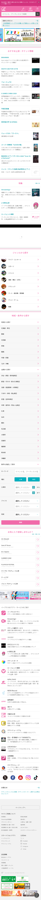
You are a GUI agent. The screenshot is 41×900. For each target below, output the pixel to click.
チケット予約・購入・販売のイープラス (3, 9)
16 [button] (29, 43)
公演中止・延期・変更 (26, 822)
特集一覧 (37, 183)
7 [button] (17, 45)
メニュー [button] (37, 10)
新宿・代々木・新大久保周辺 (10, 381)
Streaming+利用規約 (6, 819)
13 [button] (25, 43)
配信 (33, 479)
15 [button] (28, 43)
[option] (20, 35)
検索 (20, 522)
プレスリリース (5, 860)
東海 (2, 346)
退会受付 (23, 819)
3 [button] (12, 45)
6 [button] (16, 45)
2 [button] (11, 45)
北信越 (3, 340)
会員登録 (30, 10)
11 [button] (23, 43)
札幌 (2, 411)
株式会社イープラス (6, 857)
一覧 (37, 21)
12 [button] (24, 43)
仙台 (2, 417)
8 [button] (19, 45)
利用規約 (3, 816)
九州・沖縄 (4, 364)
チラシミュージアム (6, 843)
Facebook (12, 777)
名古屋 (3, 429)
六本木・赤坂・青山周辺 (9, 393)
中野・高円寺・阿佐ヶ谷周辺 (10, 405)
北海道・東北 (5, 328)
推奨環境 (23, 824)
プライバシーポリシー (6, 822)
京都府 (3, 441)
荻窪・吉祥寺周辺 (7, 399)
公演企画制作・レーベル (7, 868)
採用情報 (3, 862)
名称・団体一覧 (36, 534)
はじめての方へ (24, 827)
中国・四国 (4, 358)
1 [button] (16, 600)
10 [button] (21, 43)
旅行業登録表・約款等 (6, 830)
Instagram (28, 777)
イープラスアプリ (5, 838)
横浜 (2, 423)
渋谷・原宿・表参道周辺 (9, 376)
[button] (38, 322)
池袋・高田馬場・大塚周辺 (9, 387)
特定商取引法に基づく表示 (7, 824)
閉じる (39, 2)
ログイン (23, 10)
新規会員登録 (24, 816)
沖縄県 (3, 458)
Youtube (20, 777)
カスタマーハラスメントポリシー (29, 830)
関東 (2, 334)
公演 (20, 479)
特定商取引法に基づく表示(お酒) (9, 827)
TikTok (35, 777)
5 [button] (15, 45)
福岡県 (3, 446)
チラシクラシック (5, 841)
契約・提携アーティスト (7, 865)
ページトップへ (20, 808)
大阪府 (3, 435)
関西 (2, 352)
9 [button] (20, 45)
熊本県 (3, 452)
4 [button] (20, 600)
